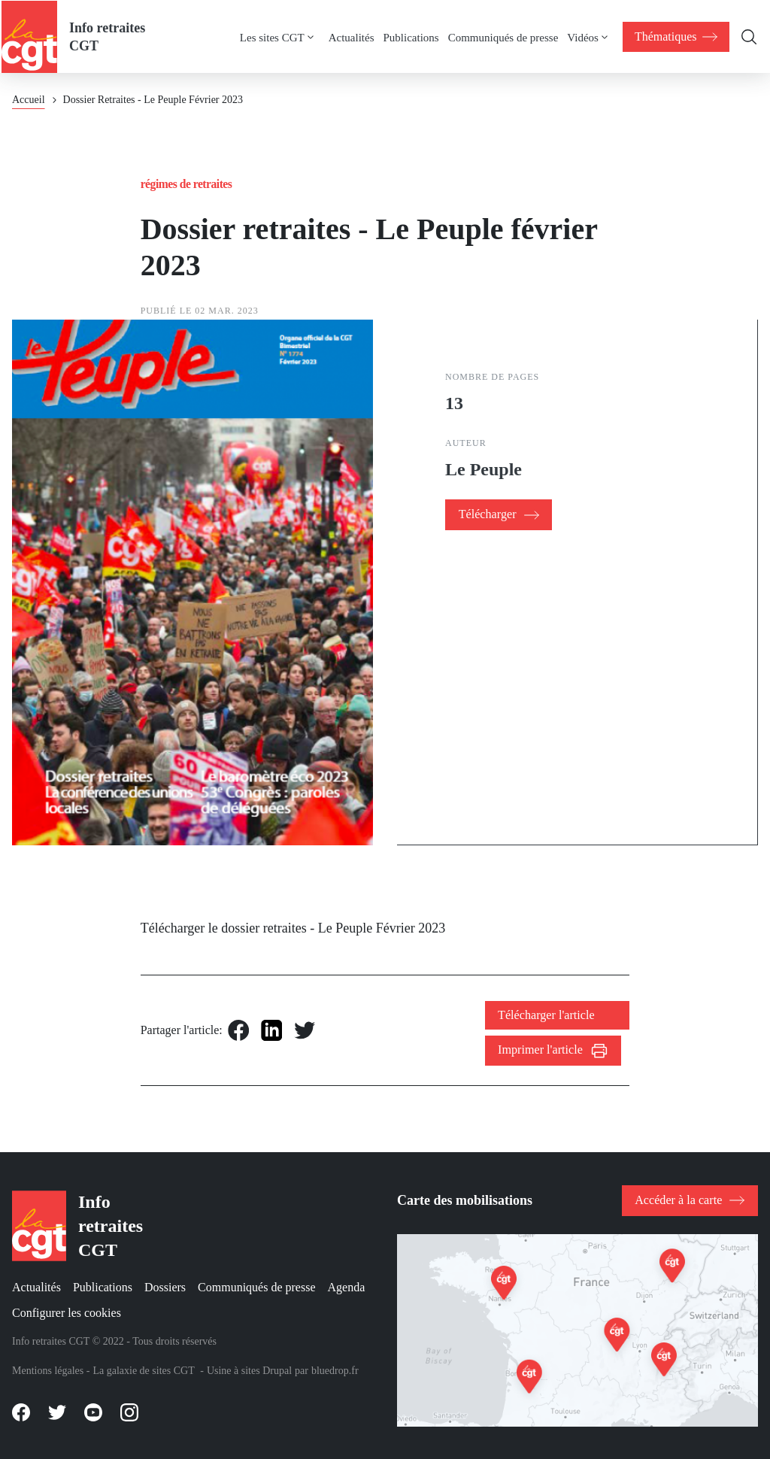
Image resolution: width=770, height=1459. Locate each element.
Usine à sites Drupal (249, 1370)
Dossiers (165, 1287)
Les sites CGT (271, 36)
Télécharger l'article (547, 1015)
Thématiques (676, 35)
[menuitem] (283, 36)
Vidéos (583, 36)
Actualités (351, 36)
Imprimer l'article (541, 1050)
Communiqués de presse (502, 36)
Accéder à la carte (679, 1199)
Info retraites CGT (106, 36)
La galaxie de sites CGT (143, 1370)
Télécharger (486, 514)
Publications (410, 36)
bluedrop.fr (335, 1370)
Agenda (346, 1287)
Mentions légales (47, 1370)
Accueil (28, 99)
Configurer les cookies (66, 1312)
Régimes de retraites (188, 183)
